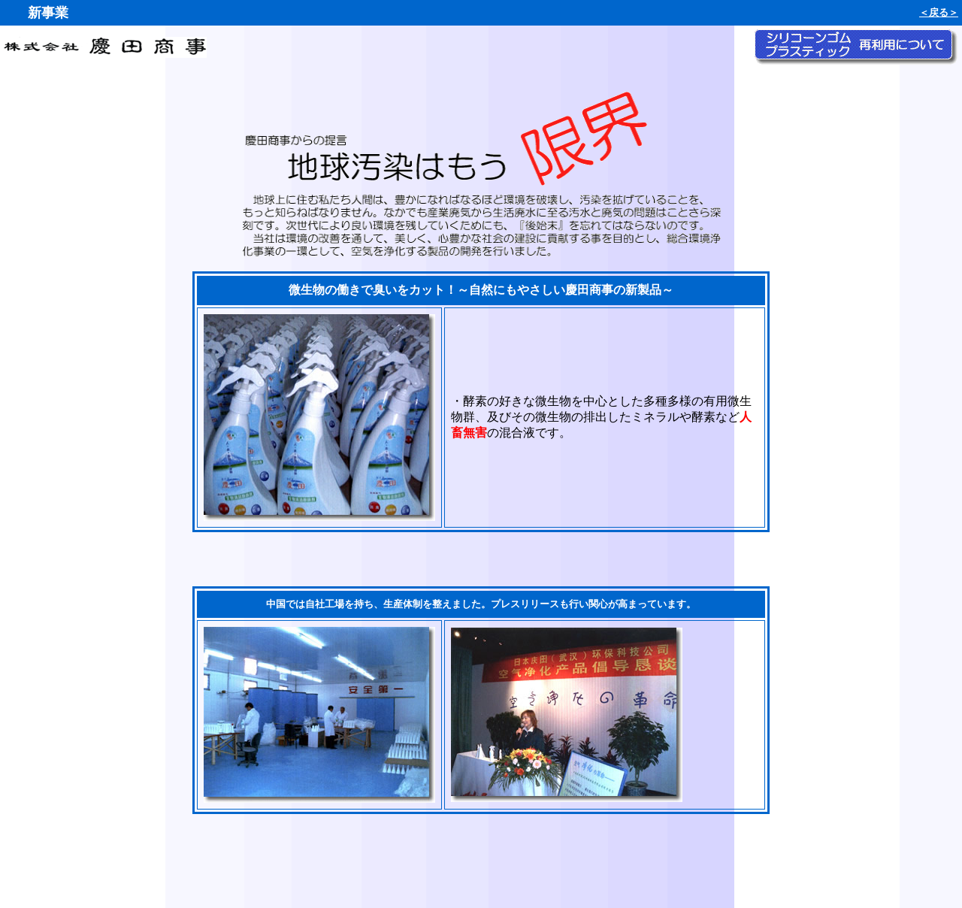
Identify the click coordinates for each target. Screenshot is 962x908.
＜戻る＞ (938, 12)
